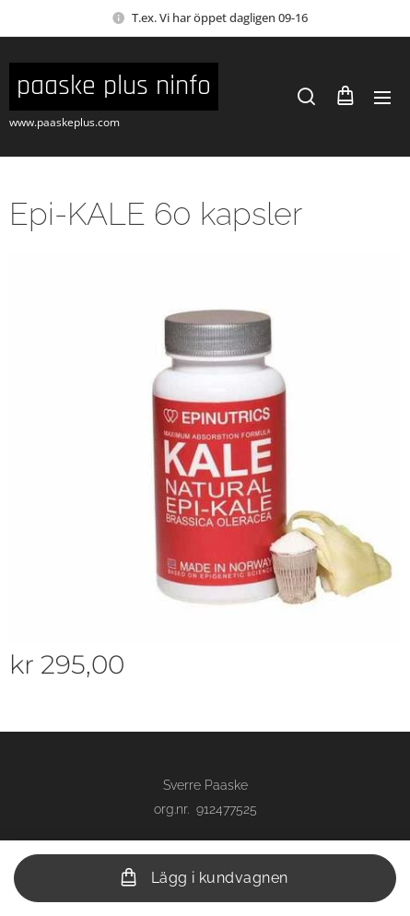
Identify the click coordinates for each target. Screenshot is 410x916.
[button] (306, 97)
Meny (382, 98)
